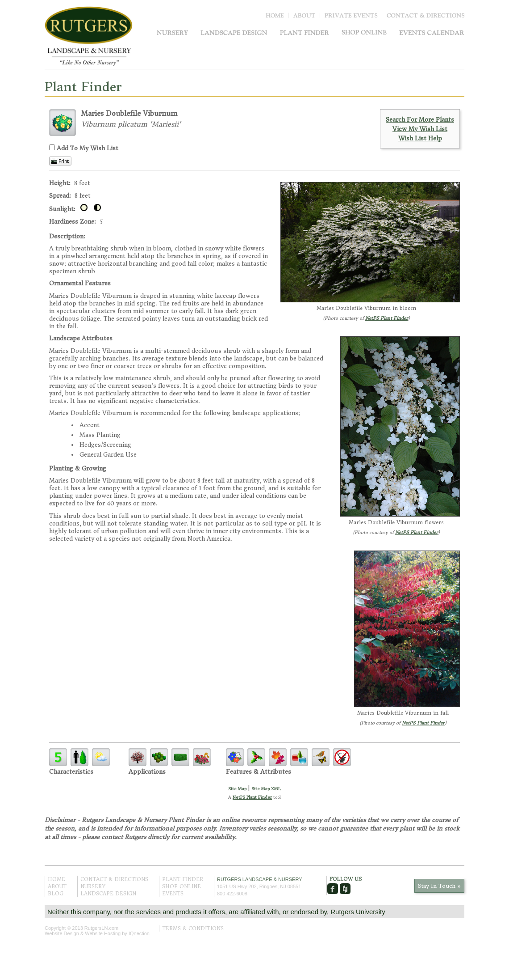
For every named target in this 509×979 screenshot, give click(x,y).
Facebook (332, 888)
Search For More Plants (420, 119)
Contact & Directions (425, 17)
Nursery (172, 32)
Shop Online (364, 32)
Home (277, 17)
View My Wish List (419, 129)
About (306, 17)
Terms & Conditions (193, 928)
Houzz (345, 888)
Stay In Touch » (439, 885)
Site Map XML (266, 788)
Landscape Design (233, 32)
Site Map (237, 788)
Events (431, 32)
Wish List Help (420, 138)
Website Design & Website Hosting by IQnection (97, 933)
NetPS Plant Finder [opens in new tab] (252, 797)
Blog (353, 17)
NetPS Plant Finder (386, 318)
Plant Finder (304, 32)
